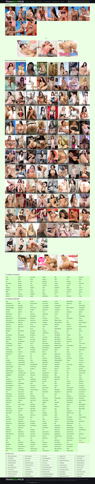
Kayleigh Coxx (45, 362)
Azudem (8, 427)
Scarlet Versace (70, 429)
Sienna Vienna (70, 444)
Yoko (80, 425)
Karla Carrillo (45, 349)
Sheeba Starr (69, 440)
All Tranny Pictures (29, 465)
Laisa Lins (44, 408)
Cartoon (20, 368)
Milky (56, 375)
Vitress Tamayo (82, 396)
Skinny (68, 287)
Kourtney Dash (45, 400)
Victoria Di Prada (82, 389)
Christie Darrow (21, 396)
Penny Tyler (69, 358)
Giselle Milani (33, 379)
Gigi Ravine (32, 372)
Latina (43, 289)
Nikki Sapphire (70, 301)
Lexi (43, 429)
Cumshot (20, 293)
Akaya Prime (8, 316)
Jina (43, 328)
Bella (19, 303)
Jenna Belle (44, 301)
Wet (80, 293)
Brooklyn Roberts (21, 337)
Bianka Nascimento (22, 318)
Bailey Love (8, 438)
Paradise (68, 335)
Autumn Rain (8, 412)
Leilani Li (44, 421)
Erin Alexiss (32, 335)
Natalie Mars (57, 431)
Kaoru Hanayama (46, 345)
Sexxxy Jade (69, 436)
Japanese (44, 285)
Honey (31, 412)
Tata (80, 335)
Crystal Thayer (21, 417)
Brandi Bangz (21, 330)
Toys (80, 285)
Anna (7, 377)
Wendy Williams (82, 404)
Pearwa (68, 356)
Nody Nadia (69, 311)
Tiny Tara (81, 354)
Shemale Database (46, 458)
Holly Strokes (33, 410)
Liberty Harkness (45, 433)
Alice (7, 332)
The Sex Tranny (80, 467)
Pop (67, 377)
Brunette (20, 287)
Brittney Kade (21, 335)
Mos (55, 400)
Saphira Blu (69, 410)
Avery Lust (8, 421)
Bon (19, 328)
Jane (31, 440)
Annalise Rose (9, 383)
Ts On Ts (80, 287)
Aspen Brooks (9, 400)
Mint (55, 387)
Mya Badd (57, 402)
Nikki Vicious (69, 303)
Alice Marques (9, 335)
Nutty (68, 322)
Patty (68, 347)
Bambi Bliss (8, 444)
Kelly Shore (44, 368)
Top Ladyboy (79, 469)
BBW (7, 291)
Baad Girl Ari (8, 429)
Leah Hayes (44, 415)
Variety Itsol (81, 381)
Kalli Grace (44, 341)
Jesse (43, 316)
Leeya (43, 419)
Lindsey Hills (44, 446)
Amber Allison (9, 349)
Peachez (68, 354)
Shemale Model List (81, 460)
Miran (56, 393)
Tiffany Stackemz (82, 347)
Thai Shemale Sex (80, 465)
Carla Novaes (21, 358)
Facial (31, 281)
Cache (19, 345)
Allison (7, 341)
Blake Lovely (20, 326)
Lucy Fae (56, 311)
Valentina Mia (82, 366)
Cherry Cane (20, 387)
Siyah (68, 448)
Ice (30, 419)
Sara (68, 415)
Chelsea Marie (21, 383)
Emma (31, 324)
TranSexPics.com (33, 482)
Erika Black (32, 332)
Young (80, 296)
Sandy (68, 408)
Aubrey (7, 404)
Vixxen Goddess (82, 400)
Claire (19, 406)
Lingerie (44, 293)
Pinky (68, 366)
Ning (68, 309)
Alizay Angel (8, 339)
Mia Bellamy (57, 362)
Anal (7, 277)
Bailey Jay (8, 436)
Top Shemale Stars (81, 456)
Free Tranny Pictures (81, 471)
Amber (7, 347)
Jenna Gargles (45, 305)
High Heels (44, 281)
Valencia (80, 364)
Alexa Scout (8, 326)
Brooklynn (20, 339)
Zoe (80, 436)
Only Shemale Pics (80, 462)
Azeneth (8, 425)
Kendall (43, 370)
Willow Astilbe (82, 408)
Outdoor (56, 283)
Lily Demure (44, 442)
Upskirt (80, 291)
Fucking (31, 291)
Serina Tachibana (70, 433)
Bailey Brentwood (9, 433)
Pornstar (56, 296)
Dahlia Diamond (21, 425)
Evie (31, 354)
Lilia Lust (44, 436)
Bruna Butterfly (21, 341)
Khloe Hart (44, 379)
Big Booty (8, 293)
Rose (68, 393)
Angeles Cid (8, 368)
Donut (31, 305)
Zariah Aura (81, 433)
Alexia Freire (8, 328)
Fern (31, 358)
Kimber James (45, 387)
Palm (68, 330)
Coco (19, 412)
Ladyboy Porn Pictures (64, 476)
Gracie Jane (32, 385)
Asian (7, 279)
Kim (43, 383)
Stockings (81, 277)
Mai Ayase (57, 324)
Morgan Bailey (58, 398)
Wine (80, 410)
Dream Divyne (33, 307)
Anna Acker (8, 379)
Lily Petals (44, 444)
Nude (56, 279)
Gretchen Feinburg (34, 389)
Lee (43, 417)
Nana (56, 410)
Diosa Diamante (21, 450)
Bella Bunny (20, 307)
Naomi (56, 417)
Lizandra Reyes (58, 305)
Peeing (56, 289)
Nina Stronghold (70, 307)
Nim (67, 305)
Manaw (56, 326)
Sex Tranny (27, 460)
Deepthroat (20, 296)
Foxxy (31, 360)
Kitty (43, 396)
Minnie (56, 385)
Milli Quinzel (57, 379)
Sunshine (81, 320)
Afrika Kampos (9, 314)
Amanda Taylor (9, 345)
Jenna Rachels (45, 307)
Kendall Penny (45, 375)
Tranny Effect (28, 474)
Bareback (8, 287)
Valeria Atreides (82, 370)
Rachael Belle (69, 389)
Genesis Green (33, 366)
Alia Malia (8, 330)
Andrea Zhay (8, 364)
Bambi (7, 442)
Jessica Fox (44, 318)
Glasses (44, 277)
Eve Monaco (32, 351)
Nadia (56, 404)
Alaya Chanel (8, 320)
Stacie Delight (82, 316)
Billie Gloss (20, 322)
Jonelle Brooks (45, 332)
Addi (7, 301)
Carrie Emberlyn (21, 364)
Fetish (31, 285)
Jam (31, 438)
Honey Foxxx (32, 415)
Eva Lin (31, 345)
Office (56, 281)
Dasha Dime (20, 442)
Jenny (43, 311)
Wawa (80, 402)
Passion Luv (69, 341)
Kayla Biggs (44, 360)
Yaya (80, 419)
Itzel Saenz (32, 421)
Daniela (19, 429)
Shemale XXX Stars (29, 462)
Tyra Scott (81, 362)
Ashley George (9, 396)
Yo (79, 423)
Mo (55, 396)
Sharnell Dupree (70, 438)
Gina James (32, 375)
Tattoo (80, 279)
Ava (7, 415)
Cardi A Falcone (21, 356)
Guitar (31, 391)
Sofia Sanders (82, 307)
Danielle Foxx (21, 431)
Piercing (56, 291)
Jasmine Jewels (33, 448)
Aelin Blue (8, 309)
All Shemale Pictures (12, 456)
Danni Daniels (21, 433)
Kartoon (44, 351)
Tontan (80, 356)
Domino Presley (33, 303)
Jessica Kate (45, 320)
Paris (68, 337)
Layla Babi (44, 412)
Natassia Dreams (58, 436)
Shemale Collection (29, 476)
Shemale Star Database (13, 471)
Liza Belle (57, 303)
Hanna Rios (32, 396)
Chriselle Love (21, 393)
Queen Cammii (70, 387)
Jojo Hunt (44, 330)
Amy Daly (8, 360)
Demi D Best (20, 444)
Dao (19, 438)
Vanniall (80, 379)
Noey (68, 314)
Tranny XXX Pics (11, 476)
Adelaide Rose (9, 303)
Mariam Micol (57, 343)
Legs (43, 291)
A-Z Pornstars (39, 1)
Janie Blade (32, 444)
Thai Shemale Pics (63, 467)
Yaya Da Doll (81, 421)
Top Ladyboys (11, 465)
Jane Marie (32, 442)
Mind (56, 383)
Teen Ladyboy (62, 471)
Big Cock (8, 296)
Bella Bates (20, 305)
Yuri (80, 431)
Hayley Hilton (33, 398)
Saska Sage (69, 425)
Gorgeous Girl (33, 381)
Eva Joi (31, 343)
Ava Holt (8, 417)
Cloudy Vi (20, 410)
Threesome (81, 283)
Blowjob (19, 283)
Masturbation (45, 296)
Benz (19, 316)
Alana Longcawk (9, 318)
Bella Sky (20, 309)
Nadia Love (57, 406)
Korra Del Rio (45, 398)
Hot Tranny (44, 456)
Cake (19, 349)
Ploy (68, 370)
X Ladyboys (61, 462)
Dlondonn (32, 301)
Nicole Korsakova (58, 444)
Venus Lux (81, 383)
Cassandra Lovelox (22, 372)
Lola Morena (57, 307)
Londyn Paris (57, 309)
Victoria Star (81, 393)
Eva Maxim (32, 347)
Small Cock (69, 289)
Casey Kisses (21, 370)
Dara (19, 440)
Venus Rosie (81, 385)
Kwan (43, 404)
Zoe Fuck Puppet (82, 438)
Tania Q (80, 330)
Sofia (80, 303)
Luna (56, 316)
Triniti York (81, 360)
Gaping (31, 296)
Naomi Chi (57, 419)
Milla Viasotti (57, 377)
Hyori (31, 417)
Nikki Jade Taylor (58, 448)
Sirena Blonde (70, 446)
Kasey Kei (44, 354)
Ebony (31, 279)
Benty (19, 314)
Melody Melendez (58, 360)
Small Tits (69, 291)
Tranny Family (79, 458)
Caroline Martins (21, 362)
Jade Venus (32, 436)
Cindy (19, 402)
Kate (43, 356)
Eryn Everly (32, 341)
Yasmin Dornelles (82, 417)
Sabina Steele (70, 402)
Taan (80, 328)
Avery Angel (8, 419)
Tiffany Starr (81, 349)
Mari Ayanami (57, 339)
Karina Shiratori (45, 347)
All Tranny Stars (28, 456)
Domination (32, 277)
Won (80, 412)
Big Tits (19, 277)
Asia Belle (8, 398)
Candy (19, 354)
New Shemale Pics (46, 469)
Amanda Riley (9, 343)
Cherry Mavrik (21, 389)
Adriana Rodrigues (10, 307)
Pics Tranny (44, 462)
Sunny (80, 318)
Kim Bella (44, 385)
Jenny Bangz (45, 314)
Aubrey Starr (8, 408)
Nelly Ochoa (57, 440)
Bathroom (8, 289)
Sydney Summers (82, 326)
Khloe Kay (44, 381)
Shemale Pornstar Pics (64, 460)
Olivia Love (69, 326)
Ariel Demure (8, 389)
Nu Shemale (79, 476)
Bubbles (20, 343)
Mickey (56, 370)
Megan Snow (57, 356)
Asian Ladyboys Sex (12, 467)
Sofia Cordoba (82, 305)
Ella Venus (32, 318)
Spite (80, 314)
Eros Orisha (32, 339)
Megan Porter (57, 354)
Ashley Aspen (9, 393)
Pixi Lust (68, 368)
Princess (68, 383)
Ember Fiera (32, 320)
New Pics (32, 1)
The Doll (80, 339)
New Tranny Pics (45, 465)
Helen (31, 402)
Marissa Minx (57, 347)
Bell (19, 301)
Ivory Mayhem (33, 425)
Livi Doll (56, 301)
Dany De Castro (21, 436)
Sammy (68, 404)
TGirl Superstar (28, 469)
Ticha (80, 345)
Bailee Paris (8, 431)
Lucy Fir (56, 314)
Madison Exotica (58, 320)
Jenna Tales (45, 309)
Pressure (69, 381)
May (55, 351)
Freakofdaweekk (33, 364)
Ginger (31, 377)
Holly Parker (32, 408)
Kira (43, 393)
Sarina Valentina (70, 421)
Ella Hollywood (33, 316)
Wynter (80, 415)
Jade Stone (32, 433)
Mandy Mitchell (58, 328)
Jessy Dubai (44, 324)
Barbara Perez (9, 448)
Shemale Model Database (47, 474)
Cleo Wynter (20, 408)
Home (27, 1)
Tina (80, 351)
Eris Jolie (32, 337)
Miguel (56, 372)
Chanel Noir (20, 377)
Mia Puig (56, 368)
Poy (67, 379)
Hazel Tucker (33, 400)
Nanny (56, 415)
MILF (56, 277)
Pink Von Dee (69, 364)
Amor (7, 356)
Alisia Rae (8, 337)
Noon (68, 316)
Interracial (44, 283)
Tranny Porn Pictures (12, 474)
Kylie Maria (44, 406)
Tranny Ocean (45, 460)
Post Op (68, 277)
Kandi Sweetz (45, 343)
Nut (67, 320)
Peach (68, 351)
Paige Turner (69, 328)
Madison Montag (58, 322)
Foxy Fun (32, 362)
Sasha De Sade (70, 423)
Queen (68, 385)
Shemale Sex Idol (45, 471)
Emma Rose (32, 326)
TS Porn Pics (27, 467)
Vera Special (81, 387)
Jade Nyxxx (32, 431)
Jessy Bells (44, 322)
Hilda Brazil (32, 404)
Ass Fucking (8, 283)
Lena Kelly (44, 423)
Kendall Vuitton (45, 377)
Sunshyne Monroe (82, 322)
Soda (80, 301)
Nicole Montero (58, 446)
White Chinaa (81, 406)
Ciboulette (20, 400)
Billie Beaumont (21, 320)
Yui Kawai (81, 427)
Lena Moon (44, 425)
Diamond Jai (20, 448)
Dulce (31, 311)
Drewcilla (32, 309)
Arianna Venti (9, 387)
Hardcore (44, 279)
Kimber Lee (44, 389)
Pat (67, 343)
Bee (7, 450)
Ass (7, 281)
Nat (55, 423)
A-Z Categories (47, 1)
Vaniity (80, 375)
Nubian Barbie (70, 318)
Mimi (56, 381)
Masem (56, 349)
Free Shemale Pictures (47, 467)
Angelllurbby (8, 375)
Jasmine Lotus (33, 450)
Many (56, 330)
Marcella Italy (57, 335)
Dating (62, 1)
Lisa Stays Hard (45, 450)
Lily (43, 440)
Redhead (69, 281)
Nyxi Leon (69, 324)
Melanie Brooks (58, 358)
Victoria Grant (82, 391)
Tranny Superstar (63, 465)
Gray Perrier (32, 387)
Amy (7, 358)
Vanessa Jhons (82, 372)
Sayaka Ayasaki (70, 427)
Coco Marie (20, 415)
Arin (7, 391)
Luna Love (57, 318)
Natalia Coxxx (57, 427)
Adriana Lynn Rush (10, 305)
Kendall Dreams (45, 372)
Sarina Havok (69, 419)
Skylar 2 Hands (70, 450)
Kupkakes (44, 402)
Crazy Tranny (62, 458)
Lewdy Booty (45, 427)
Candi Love (20, 351)
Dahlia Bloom (21, 421)
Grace (31, 383)
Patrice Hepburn (70, 345)
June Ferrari (44, 337)
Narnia (56, 421)
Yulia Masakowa (82, 429)
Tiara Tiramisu (82, 343)
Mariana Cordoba (58, 345)
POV (68, 279)
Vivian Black (81, 398)
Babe (7, 285)
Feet (31, 283)
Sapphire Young (70, 412)
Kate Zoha (44, 358)
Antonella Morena (9, 385)
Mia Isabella (57, 364)
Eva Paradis (32, 349)
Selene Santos (70, 431)
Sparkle (80, 311)
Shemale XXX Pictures (47, 476)
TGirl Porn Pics (11, 469)
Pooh (68, 375)
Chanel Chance (21, 375)
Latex (43, 287)
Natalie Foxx (57, 429)
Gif (30, 370)
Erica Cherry (32, 330)
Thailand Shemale (12, 462)
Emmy (31, 328)
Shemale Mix (28, 458)
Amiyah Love (8, 354)
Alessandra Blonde (10, 322)
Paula (68, 349)
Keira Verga (44, 364)
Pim (67, 362)
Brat (19, 332)
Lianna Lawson (45, 431)
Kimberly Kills (45, 391)
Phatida (68, 360)
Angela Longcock (9, 366)
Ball (7, 440)
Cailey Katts (20, 347)
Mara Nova (57, 332)
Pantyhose (57, 287)
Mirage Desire (57, 391)
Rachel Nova (69, 391)
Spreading (69, 296)
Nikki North (57, 450)
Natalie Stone (57, 433)
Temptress (81, 337)
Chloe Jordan (21, 391)
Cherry (19, 385)
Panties (56, 285)
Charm (19, 381)
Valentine (81, 368)
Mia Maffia (57, 366)
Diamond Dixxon (21, 446)
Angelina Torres (9, 372)
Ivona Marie (32, 423)
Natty (56, 438)
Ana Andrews (9, 362)
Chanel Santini (21, 379)
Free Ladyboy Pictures (64, 469)
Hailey (31, 393)
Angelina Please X (10, 370)
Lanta (43, 410)
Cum (19, 291)
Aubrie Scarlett (9, 410)
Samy (68, 406)
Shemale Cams (56, 1)
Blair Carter (20, 324)
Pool (55, 293)
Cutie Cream (20, 419)
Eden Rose (32, 314)
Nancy (56, 412)
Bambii (7, 446)
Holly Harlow (32, 406)
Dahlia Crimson (21, 423)
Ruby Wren (69, 396)
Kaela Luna (44, 339)
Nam (56, 408)
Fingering (32, 287)
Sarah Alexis (69, 417)
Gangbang (32, 293)
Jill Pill (43, 326)
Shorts (68, 285)
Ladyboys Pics (62, 456)
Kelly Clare (44, 366)
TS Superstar (11, 458)
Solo (68, 293)
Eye (31, 356)
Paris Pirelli (69, 339)
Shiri (68, 442)
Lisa (43, 448)
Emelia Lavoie (33, 322)
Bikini (19, 279)
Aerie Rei (8, 311)
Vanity (80, 377)
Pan (67, 332)
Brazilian (20, 285)
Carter (19, 366)
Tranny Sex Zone (80, 474)
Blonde (19, 281)
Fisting (31, 289)
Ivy (30, 427)
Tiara (80, 341)
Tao (79, 332)
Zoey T (80, 440)
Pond (68, 372)
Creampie (20, 289)
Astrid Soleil (8, 402)
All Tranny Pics (62, 474)
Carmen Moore (21, 360)
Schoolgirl (69, 283)
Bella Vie (20, 311)
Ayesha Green (9, 423)
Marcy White (57, 337)
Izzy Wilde (32, 429)
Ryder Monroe (70, 400)
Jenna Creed (45, 303)
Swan (80, 324)
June (43, 335)
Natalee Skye (57, 425)
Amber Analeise (9, 351)
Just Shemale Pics (29, 471)
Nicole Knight (57, 442)
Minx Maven (57, 389)
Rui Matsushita (70, 398)
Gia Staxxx (32, 368)
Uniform (80, 289)
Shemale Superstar (12, 460)
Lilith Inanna (44, 438)
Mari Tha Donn (58, 341)
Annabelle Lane (9, 381)
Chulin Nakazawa (21, 398)
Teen (80, 281)
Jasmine (32, 446)
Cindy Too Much (21, 404)
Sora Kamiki (81, 309)
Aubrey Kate (8, 406)
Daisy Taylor (20, 427)
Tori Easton (81, 358)
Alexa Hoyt (8, 324)
